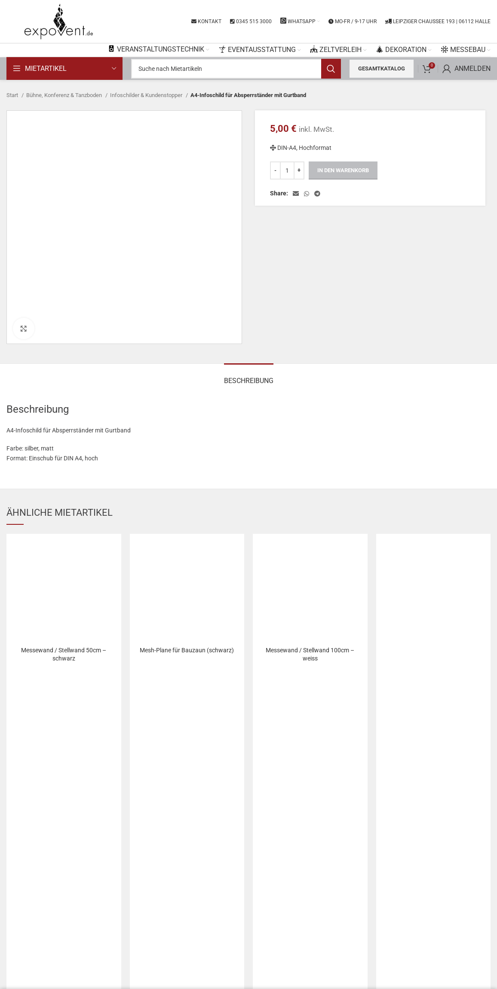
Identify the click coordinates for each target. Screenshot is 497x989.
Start (12, 95)
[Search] (236, 69)
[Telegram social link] (317, 193)
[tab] (248, 376)
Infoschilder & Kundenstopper (147, 95)
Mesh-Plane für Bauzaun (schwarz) (187, 650)
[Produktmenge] (287, 170)
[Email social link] (295, 193)
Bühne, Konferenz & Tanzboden (64, 95)
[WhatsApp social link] (306, 193)
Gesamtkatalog (381, 68)
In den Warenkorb (343, 170)
